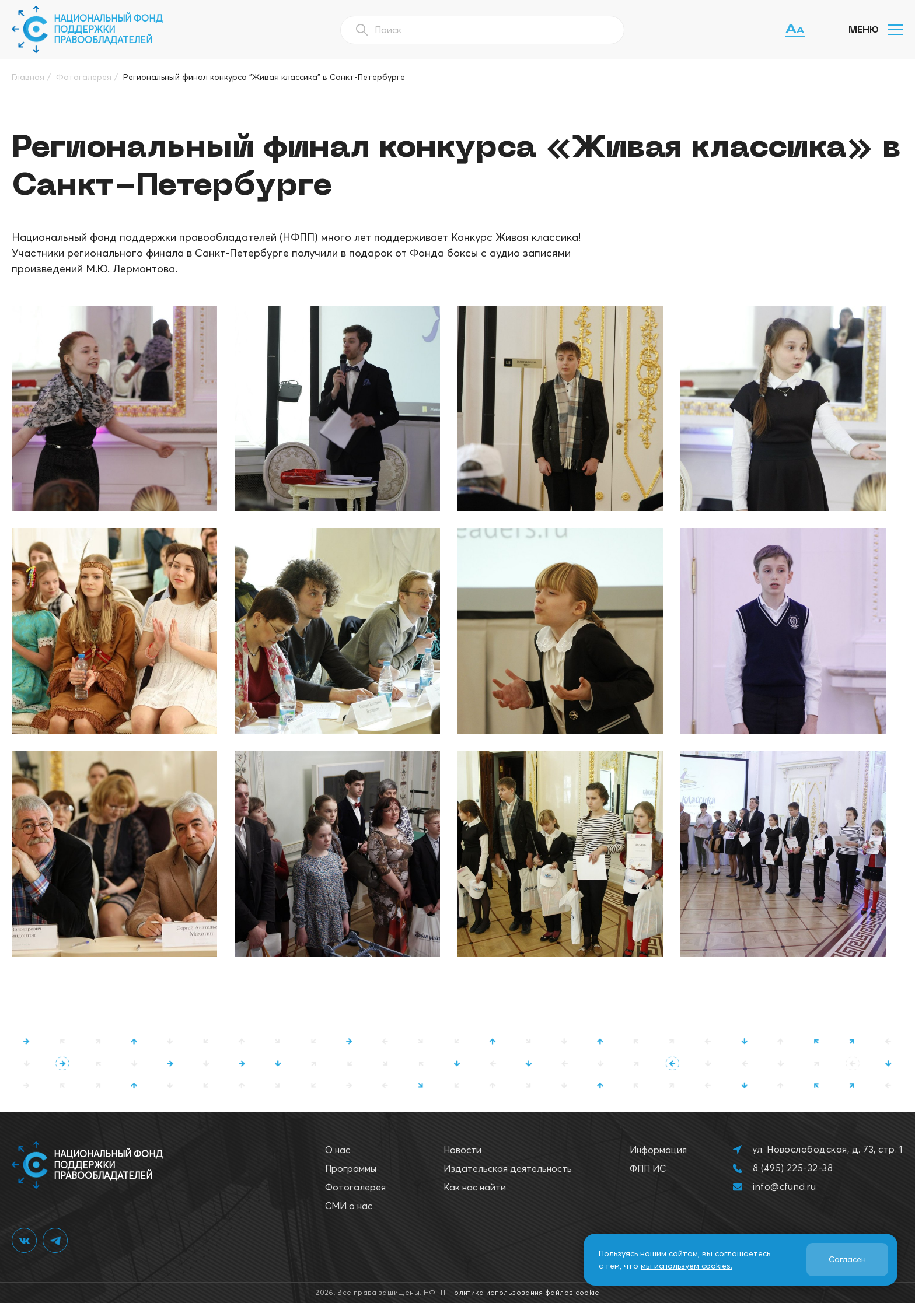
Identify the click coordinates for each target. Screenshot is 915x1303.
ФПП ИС (648, 1168)
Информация (658, 1149)
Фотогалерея (355, 1187)
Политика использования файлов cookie (524, 1292)
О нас (337, 1149)
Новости (462, 1149)
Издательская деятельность (507, 1168)
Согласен (847, 1259)
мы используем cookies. (686, 1265)
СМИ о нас (348, 1205)
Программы (350, 1168)
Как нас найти (474, 1187)
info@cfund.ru (784, 1186)
